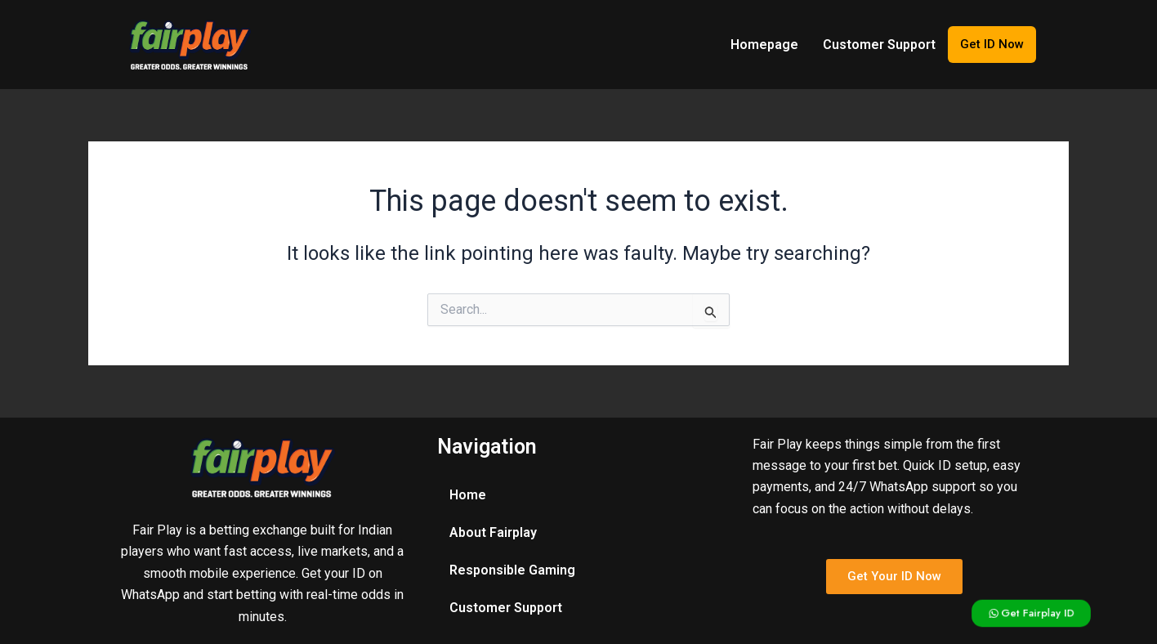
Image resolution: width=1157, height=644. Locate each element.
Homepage (764, 44)
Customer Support (879, 44)
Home (467, 495)
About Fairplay (493, 532)
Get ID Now (992, 44)
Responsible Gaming (512, 570)
